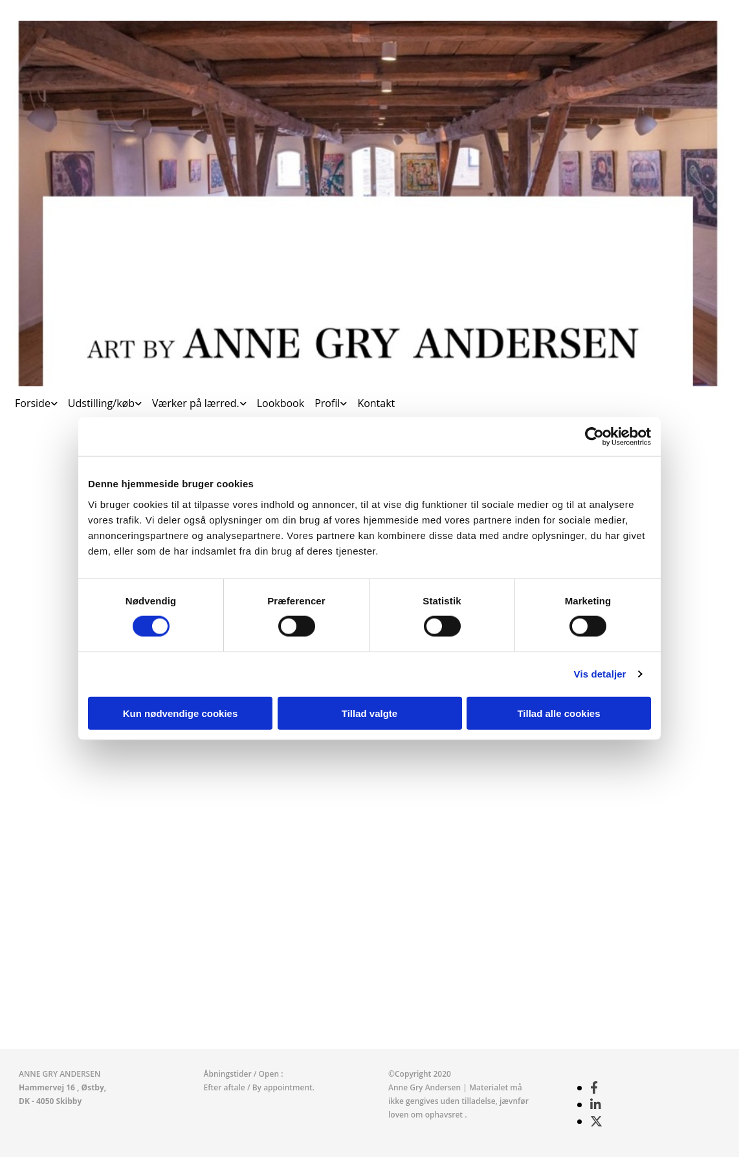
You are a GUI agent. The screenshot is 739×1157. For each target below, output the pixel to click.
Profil (327, 403)
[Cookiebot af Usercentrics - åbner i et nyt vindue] (594, 436)
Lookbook (280, 403)
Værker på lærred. (195, 403)
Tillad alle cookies (558, 712)
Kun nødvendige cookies (180, 712)
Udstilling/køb (101, 403)
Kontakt (376, 403)
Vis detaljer (600, 673)
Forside (32, 403)
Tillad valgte (369, 712)
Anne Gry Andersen (425, 1087)
